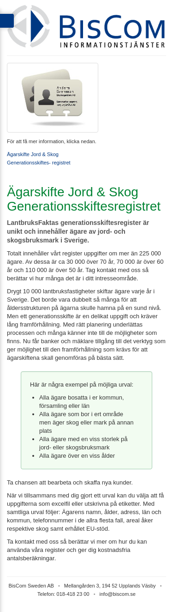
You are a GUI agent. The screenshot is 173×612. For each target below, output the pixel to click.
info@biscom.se (118, 594)
